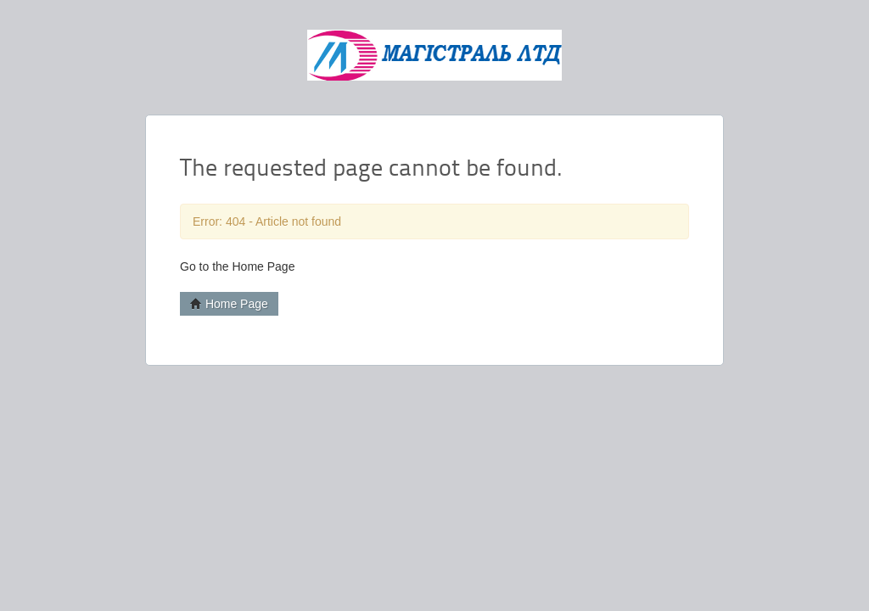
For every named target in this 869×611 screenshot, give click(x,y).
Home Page (229, 304)
